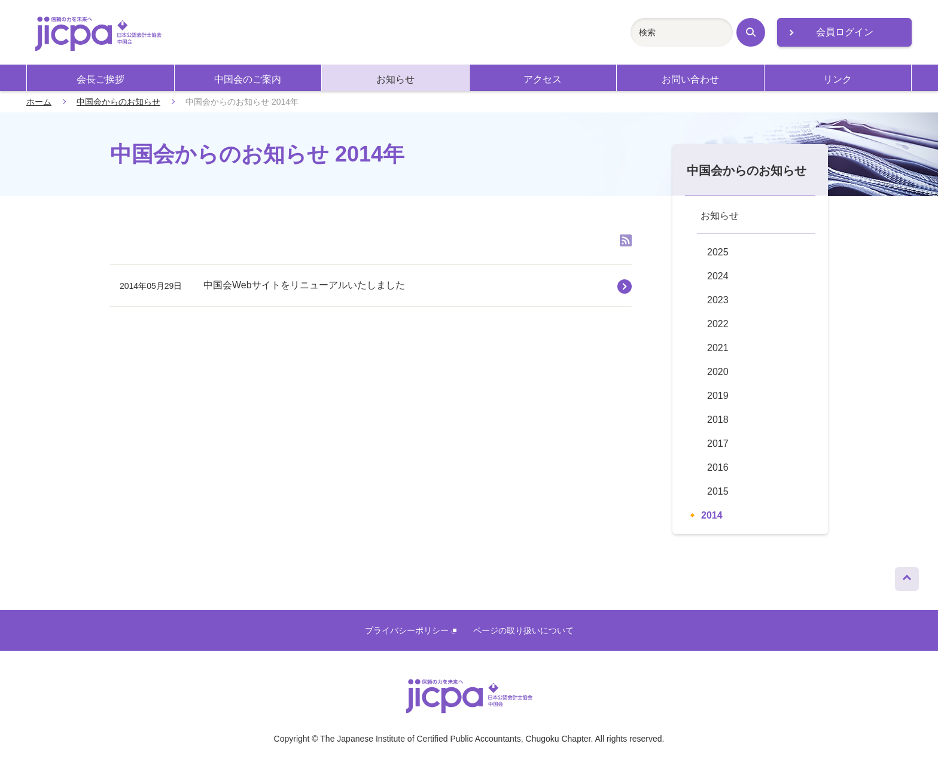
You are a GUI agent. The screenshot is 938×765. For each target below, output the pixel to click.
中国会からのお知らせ (118, 101)
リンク (837, 79)
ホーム (38, 101)
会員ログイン (844, 32)
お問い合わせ (690, 79)
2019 (718, 396)
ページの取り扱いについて (523, 630)
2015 (718, 491)
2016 (718, 467)
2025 (718, 252)
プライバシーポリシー (410, 630)
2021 (718, 348)
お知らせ (395, 79)
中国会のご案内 (247, 79)
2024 (718, 276)
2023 (718, 300)
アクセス (542, 79)
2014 (712, 515)
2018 (718, 419)
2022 (718, 324)
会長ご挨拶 (100, 79)
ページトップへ (907, 576)
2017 (718, 443)
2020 (718, 372)
